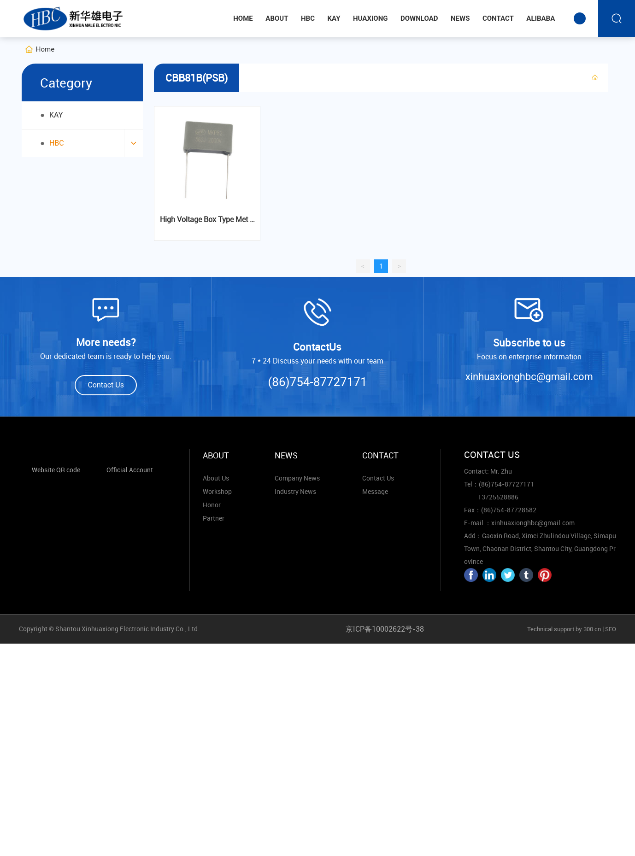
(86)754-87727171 (317, 382)
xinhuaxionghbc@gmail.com (529, 376)
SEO (610, 629)
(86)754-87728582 (508, 509)
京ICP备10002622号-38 (385, 629)
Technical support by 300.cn (563, 629)
